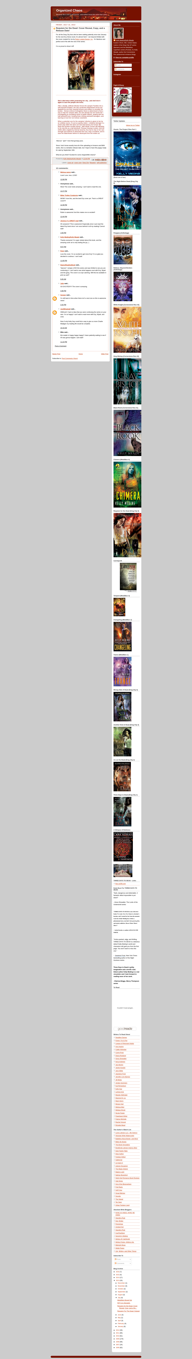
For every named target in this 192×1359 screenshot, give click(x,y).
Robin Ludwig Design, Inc (84, 39)
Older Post (104, 354)
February (121, 1323)
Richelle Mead (120, 1125)
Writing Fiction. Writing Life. (124, 1242)
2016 (118, 1272)
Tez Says (118, 1202)
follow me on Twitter (133, 125)
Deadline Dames (121, 1037)
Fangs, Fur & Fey (121, 1040)
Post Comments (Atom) (70, 358)
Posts (118, 65)
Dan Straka (119, 1221)
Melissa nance (65, 172)
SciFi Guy (118, 1190)
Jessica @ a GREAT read (69, 221)
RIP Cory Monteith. (123, 1303)
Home (81, 354)
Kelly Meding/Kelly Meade (69, 237)
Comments (119, 69)
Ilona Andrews (120, 1062)
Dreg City (85, 163)
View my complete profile (124, 57)
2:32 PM (63, 305)
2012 (118, 1330)
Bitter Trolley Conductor (69, 195)
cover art (70, 163)
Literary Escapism (121, 1166)
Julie (62, 283)
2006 (118, 1347)
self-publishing (102, 163)
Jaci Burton (119, 1065)
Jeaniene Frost (120, 1074)
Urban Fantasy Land (122, 1205)
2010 (118, 1336)
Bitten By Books (120, 1142)
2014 (118, 1277)
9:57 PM (63, 247)
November (121, 1286)
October (121, 1289)
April (119, 1320)
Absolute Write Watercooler (124, 1136)
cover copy (78, 163)
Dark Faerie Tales (121, 1151)
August (120, 1295)
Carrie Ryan (119, 1053)
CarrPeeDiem (120, 1233)
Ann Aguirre (119, 1046)
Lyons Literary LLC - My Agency (126, 1133)
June (120, 1315)
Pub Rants (119, 1187)
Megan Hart (119, 1104)
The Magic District (121, 1169)
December (121, 1283)
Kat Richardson (120, 1086)
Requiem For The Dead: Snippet (128, 1311)
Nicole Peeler (120, 1113)
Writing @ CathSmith (122, 1239)
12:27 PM (63, 191)
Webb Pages (119, 1248)
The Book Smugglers (122, 1145)
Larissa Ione (119, 1092)
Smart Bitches (120, 1193)
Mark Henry (119, 1101)
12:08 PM (63, 179)
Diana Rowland (120, 1056)
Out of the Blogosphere (123, 1184)
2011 (118, 1333)
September (122, 1292)
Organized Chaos (69, 10)
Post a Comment (60, 346)
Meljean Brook (120, 1110)
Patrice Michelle (120, 1119)
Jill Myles (118, 1080)
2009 (118, 1339)
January (121, 1326)
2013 (118, 1280)
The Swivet (119, 1199)
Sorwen (63, 295)
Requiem (93, 163)
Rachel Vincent (120, 1122)
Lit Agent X (119, 1163)
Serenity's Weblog (121, 1236)
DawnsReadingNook (67, 265)
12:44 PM (63, 217)
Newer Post (56, 354)
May (119, 1318)
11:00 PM (63, 261)
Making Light (119, 1172)
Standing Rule (120, 1218)
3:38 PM (63, 291)
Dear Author (119, 1154)
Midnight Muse (120, 1245)
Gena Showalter (120, 1059)
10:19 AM (63, 328)
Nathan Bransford (121, 1175)
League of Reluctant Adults (124, 1043)
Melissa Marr (119, 1107)
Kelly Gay (118, 1089)
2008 (118, 1342)
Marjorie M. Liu (120, 1098)
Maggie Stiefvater (121, 1095)
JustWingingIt (65, 309)
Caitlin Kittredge (120, 1049)
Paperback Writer (121, 1116)
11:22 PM (63, 342)
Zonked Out (119, 1227)
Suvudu (118, 1196)
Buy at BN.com (120, 884)
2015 (118, 1275)
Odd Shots (119, 1181)
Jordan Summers (121, 1083)
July (119, 1298)
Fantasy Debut (120, 1157)
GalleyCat (118, 1160)
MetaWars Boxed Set (124, 1300)
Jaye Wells (119, 1071)
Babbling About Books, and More (126, 1139)
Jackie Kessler (120, 1068)
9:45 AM (63, 279)
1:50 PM (63, 233)
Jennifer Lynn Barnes (122, 1077)
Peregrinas (119, 1224)
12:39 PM (63, 205)
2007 (118, 1345)
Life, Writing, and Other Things (125, 1251)
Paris (62, 251)
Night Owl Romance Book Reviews (127, 1178)
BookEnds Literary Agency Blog (126, 1148)
